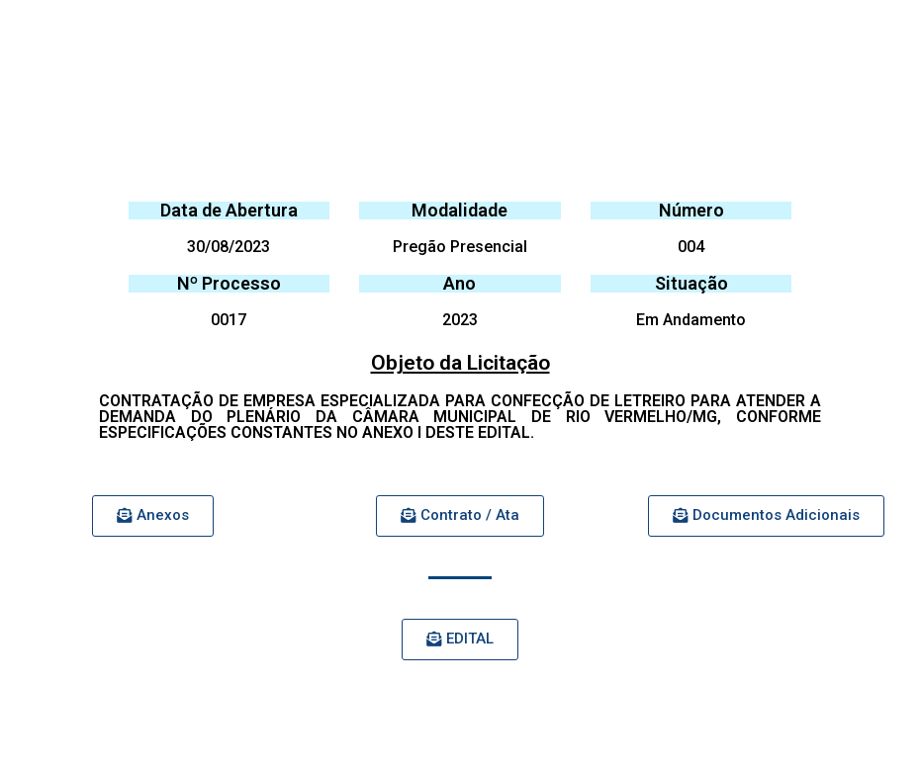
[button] (153, 516)
